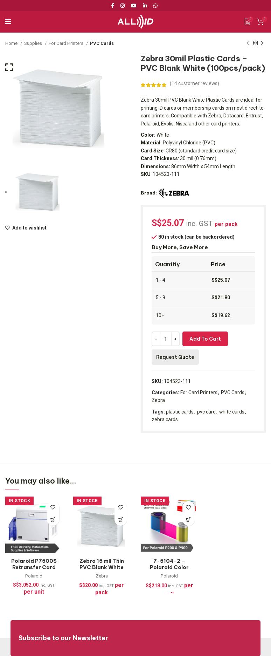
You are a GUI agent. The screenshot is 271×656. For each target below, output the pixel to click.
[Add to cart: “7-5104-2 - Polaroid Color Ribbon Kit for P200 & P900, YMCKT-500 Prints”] (188, 519)
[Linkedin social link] (145, 5)
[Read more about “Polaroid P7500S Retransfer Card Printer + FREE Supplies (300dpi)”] (53, 519)
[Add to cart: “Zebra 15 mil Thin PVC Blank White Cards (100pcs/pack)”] (120, 519)
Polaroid (34, 576)
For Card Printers (66, 43)
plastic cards (180, 412)
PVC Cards (102, 43)
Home (12, 43)
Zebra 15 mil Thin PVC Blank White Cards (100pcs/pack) (101, 570)
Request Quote (175, 357)
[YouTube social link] (134, 5)
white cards (232, 412)
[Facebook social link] (113, 5)
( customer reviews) (195, 83)
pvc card (206, 412)
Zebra (158, 400)
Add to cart (205, 339)
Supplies (33, 43)
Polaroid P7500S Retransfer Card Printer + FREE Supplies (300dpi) (34, 570)
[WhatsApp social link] (155, 5)
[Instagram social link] (122, 5)
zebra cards (165, 419)
